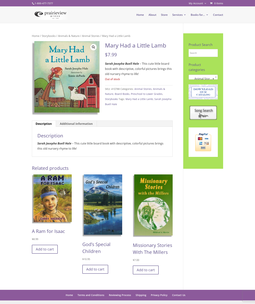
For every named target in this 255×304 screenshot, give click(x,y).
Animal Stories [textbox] (202, 78)
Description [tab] (44, 124)
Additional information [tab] (76, 124)
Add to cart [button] (45, 249)
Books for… (198, 14)
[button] (93, 47)
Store (164, 14)
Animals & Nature (69, 36)
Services (177, 14)
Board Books (122, 94)
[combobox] (203, 77)
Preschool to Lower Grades (146, 94)
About (152, 14)
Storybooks (49, 36)
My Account (196, 3)
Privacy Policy (159, 295)
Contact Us (178, 295)
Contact (218, 14)
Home (140, 14)
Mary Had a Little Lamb (139, 99)
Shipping (141, 295)
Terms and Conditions (91, 295)
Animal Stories (91, 36)
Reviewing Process (120, 295)
